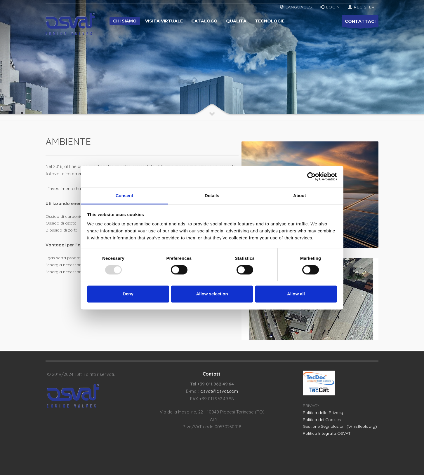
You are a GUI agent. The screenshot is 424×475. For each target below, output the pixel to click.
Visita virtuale (164, 21)
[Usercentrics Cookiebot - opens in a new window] (311, 176)
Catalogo (204, 21)
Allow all (296, 294)
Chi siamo (125, 21)
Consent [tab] (124, 195)
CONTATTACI (360, 23)
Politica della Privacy (323, 412)
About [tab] (299, 195)
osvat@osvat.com (219, 391)
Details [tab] (212, 195)
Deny (128, 294)
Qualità (236, 21)
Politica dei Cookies (322, 419)
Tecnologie (269, 21)
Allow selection (212, 294)
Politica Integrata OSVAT (327, 433)
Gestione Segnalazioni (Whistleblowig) (340, 426)
